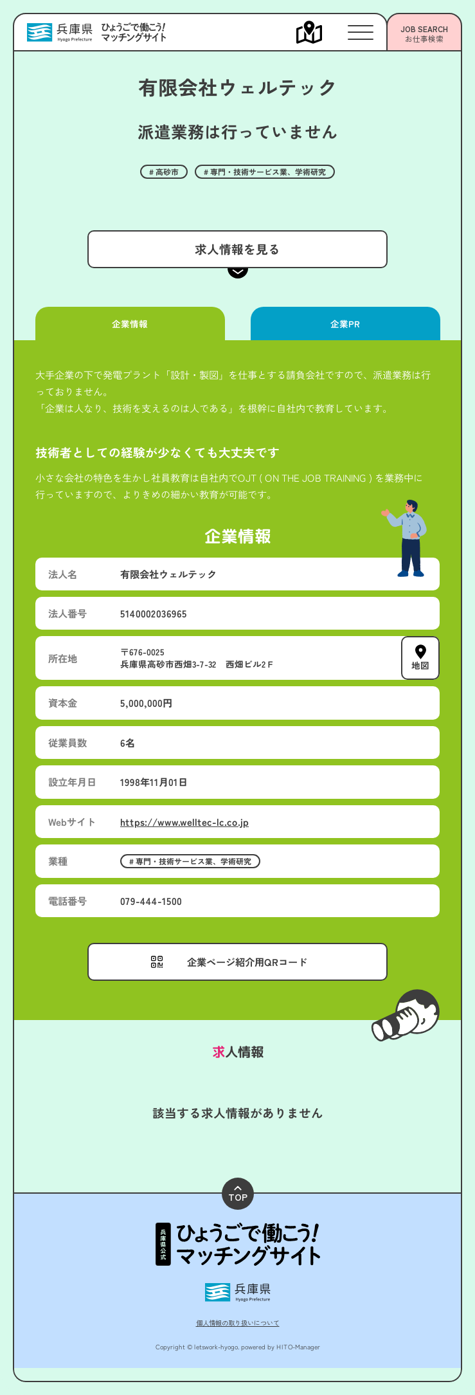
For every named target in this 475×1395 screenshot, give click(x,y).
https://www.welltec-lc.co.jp (184, 821)
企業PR (345, 323)
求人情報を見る (237, 248)
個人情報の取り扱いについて (238, 1322)
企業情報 (130, 323)
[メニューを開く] (322, 32)
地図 (420, 665)
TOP (237, 1194)
